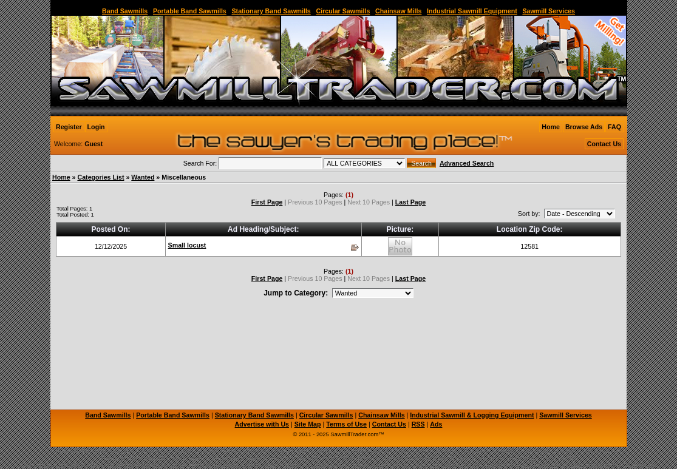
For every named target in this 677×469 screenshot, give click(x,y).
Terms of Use (346, 424)
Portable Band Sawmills (189, 11)
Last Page (410, 202)
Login (96, 126)
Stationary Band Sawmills (270, 11)
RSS (418, 424)
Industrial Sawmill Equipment (472, 11)
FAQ (614, 126)
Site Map (307, 424)
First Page (267, 202)
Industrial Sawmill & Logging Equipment (472, 415)
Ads (436, 424)
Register (69, 126)
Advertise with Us (262, 424)
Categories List (100, 177)
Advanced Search (467, 163)
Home (551, 126)
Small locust (187, 245)
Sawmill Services (548, 11)
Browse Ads (583, 126)
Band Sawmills (125, 11)
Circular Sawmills (343, 11)
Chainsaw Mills (398, 11)
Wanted (142, 177)
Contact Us (604, 143)
